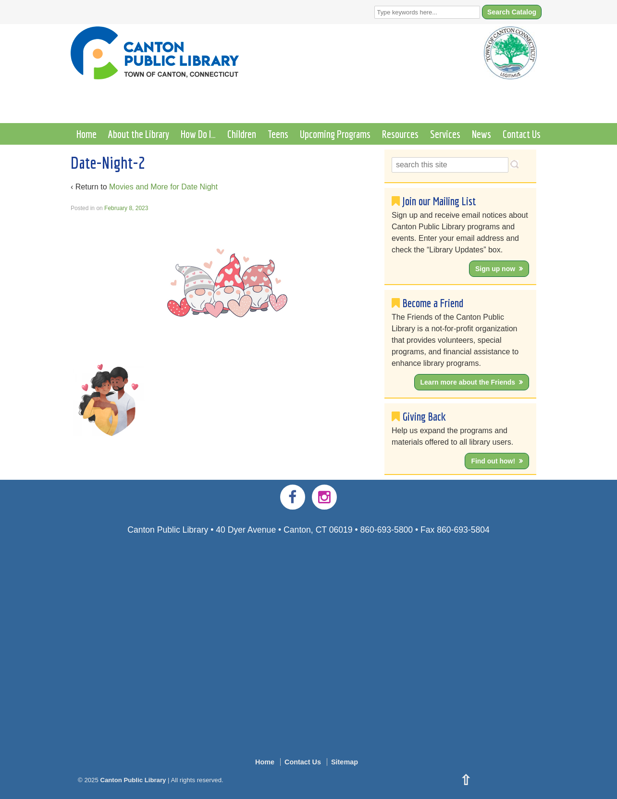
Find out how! (493, 461)
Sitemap (344, 762)
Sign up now (495, 269)
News (481, 134)
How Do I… (198, 134)
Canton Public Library (133, 780)
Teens (278, 134)
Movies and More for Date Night (163, 187)
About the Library (138, 134)
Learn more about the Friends (468, 382)
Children (241, 134)
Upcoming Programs (335, 134)
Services (445, 134)
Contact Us (522, 134)
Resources (400, 134)
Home (86, 134)
